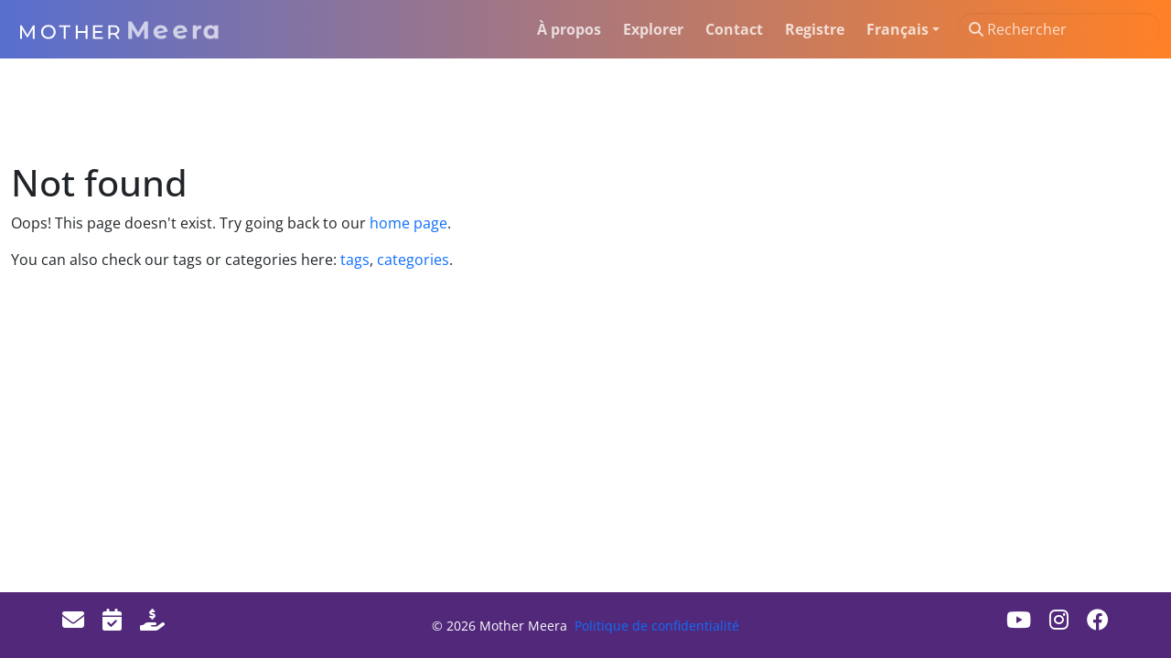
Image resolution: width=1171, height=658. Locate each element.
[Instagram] (1059, 619)
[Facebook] (1098, 619)
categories (411, 259)
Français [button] (897, 29)
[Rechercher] (1059, 29)
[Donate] (152, 619)
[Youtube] (1018, 619)
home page (408, 223)
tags (355, 259)
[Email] (73, 619)
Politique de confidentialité (657, 625)
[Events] (112, 619)
